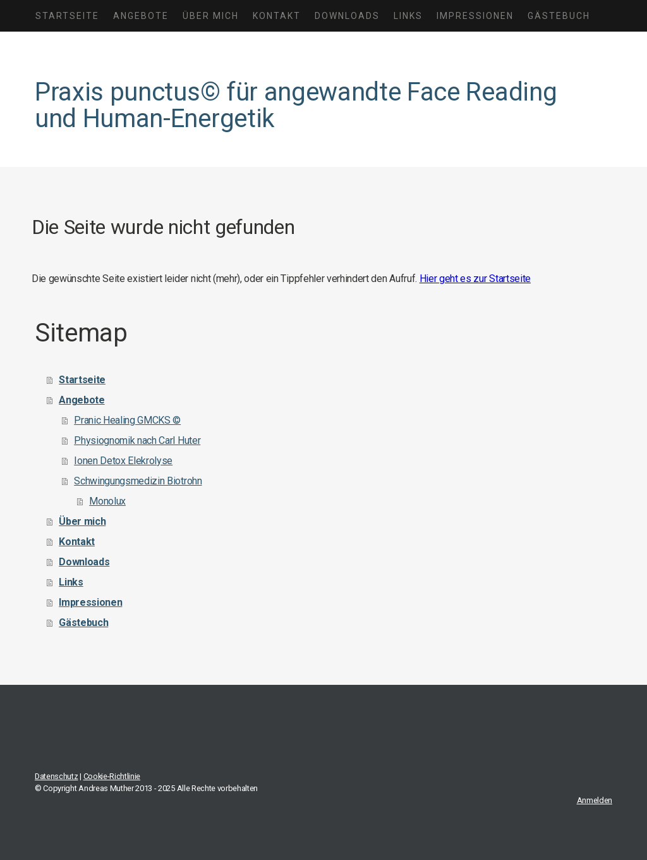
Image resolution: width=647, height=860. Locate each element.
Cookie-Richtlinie (112, 776)
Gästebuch (559, 16)
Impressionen (475, 16)
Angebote (141, 16)
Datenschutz (56, 776)
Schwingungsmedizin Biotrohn (138, 481)
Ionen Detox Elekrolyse (123, 461)
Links (408, 16)
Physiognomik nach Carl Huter (137, 440)
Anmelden (594, 800)
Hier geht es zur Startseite (475, 279)
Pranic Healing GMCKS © (127, 420)
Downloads (347, 16)
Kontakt (277, 16)
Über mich (211, 16)
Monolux (107, 501)
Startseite (67, 16)
